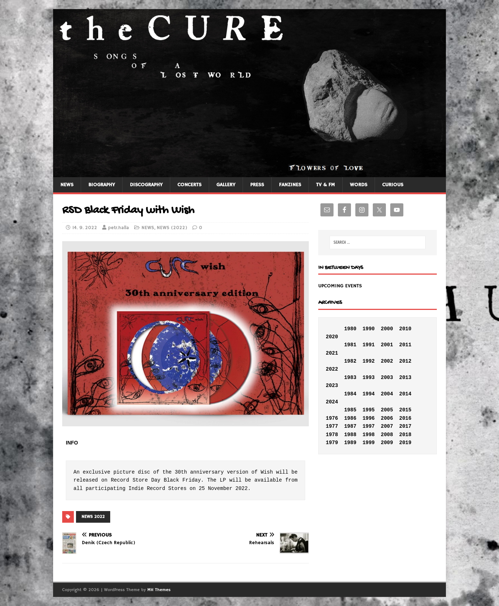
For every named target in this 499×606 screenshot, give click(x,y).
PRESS (257, 185)
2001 (387, 345)
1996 (369, 418)
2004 (387, 394)
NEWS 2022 (93, 516)
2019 (405, 443)
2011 (405, 345)
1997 (369, 426)
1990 (369, 329)
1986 (350, 418)
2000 (387, 329)
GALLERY (225, 185)
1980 (350, 329)
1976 (332, 418)
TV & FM (325, 185)
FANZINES (290, 185)
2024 (332, 402)
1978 (332, 435)
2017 (405, 426)
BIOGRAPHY (101, 185)
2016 (405, 418)
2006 (387, 418)
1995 (369, 410)
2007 (387, 426)
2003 (387, 377)
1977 (332, 426)
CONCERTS (189, 185)
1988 (350, 435)
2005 (387, 410)
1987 (350, 426)
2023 (332, 385)
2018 (405, 435)
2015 (405, 410)
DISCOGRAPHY (146, 185)
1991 (369, 345)
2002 (387, 361)
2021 (332, 353)
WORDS (358, 185)
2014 (405, 394)
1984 (350, 394)
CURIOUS (392, 185)
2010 (405, 329)
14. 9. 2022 (84, 228)
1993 (369, 377)
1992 (369, 361)
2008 (387, 435)
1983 (350, 377)
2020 (332, 337)
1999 (369, 443)
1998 (369, 435)
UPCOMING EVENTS (340, 286)
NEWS (66, 185)
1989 (350, 443)
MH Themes (159, 590)
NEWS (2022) (172, 228)
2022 (332, 369)
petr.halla (118, 228)
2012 (405, 361)
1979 (332, 443)
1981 (350, 345)
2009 (387, 443)
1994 (369, 394)
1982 (350, 361)
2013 (405, 377)
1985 (350, 410)
